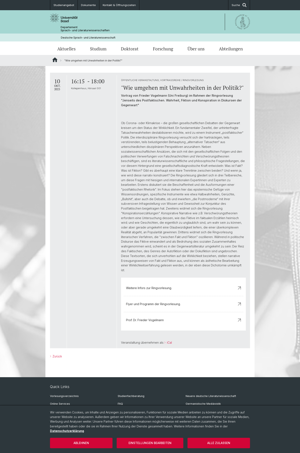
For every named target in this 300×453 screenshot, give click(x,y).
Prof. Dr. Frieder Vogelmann (183, 320)
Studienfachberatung (131, 396)
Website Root (54, 59)
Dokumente (88, 5)
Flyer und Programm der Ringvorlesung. (183, 304)
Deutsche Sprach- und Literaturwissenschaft (88, 37)
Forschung (163, 49)
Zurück (57, 356)
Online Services (60, 403)
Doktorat (130, 49)
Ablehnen (81, 443)
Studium (98, 49)
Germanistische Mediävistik (203, 403)
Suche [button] (239, 5)
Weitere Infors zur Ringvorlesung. (183, 288)
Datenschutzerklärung (67, 431)
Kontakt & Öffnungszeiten (119, 5)
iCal (169, 342)
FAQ (120, 403)
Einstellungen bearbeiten (150, 443)
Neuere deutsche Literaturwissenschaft (211, 396)
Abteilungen (231, 49)
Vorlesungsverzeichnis (64, 396)
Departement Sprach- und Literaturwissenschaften (85, 29)
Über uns (196, 49)
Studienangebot (64, 5)
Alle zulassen (218, 443)
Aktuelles (66, 49)
